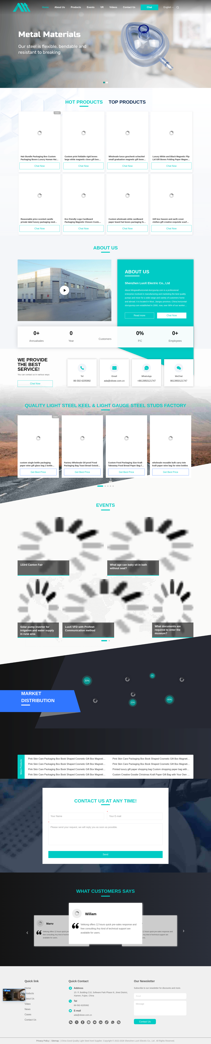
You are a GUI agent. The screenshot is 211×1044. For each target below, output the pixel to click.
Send (105, 854)
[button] (27, 933)
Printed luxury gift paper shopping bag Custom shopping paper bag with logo (151, 769)
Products (76, 7)
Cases (28, 1014)
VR (102, 7)
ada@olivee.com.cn (83, 1015)
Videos (113, 7)
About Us (60, 7)
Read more (139, 315)
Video (28, 1004)
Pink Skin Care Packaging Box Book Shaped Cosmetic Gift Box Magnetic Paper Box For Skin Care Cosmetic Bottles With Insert (67, 759)
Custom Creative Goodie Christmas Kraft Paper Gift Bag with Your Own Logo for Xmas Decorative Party (151, 774)
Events (90, 7)
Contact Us (129, 7)
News (27, 1009)
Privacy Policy (42, 1041)
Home (45, 7)
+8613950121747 (146, 381)
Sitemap (55, 1041)
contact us (145, 1021)
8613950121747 (178, 381)
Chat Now (39, 166)
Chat (149, 7)
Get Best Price (38, 472)
